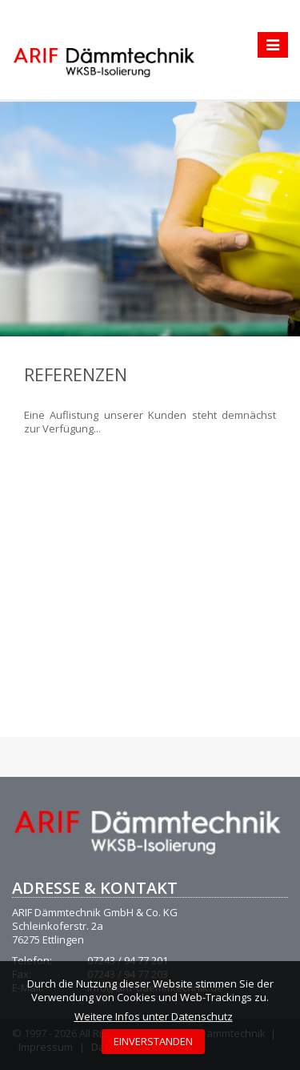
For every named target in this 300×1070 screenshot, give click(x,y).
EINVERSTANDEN (153, 1041)
